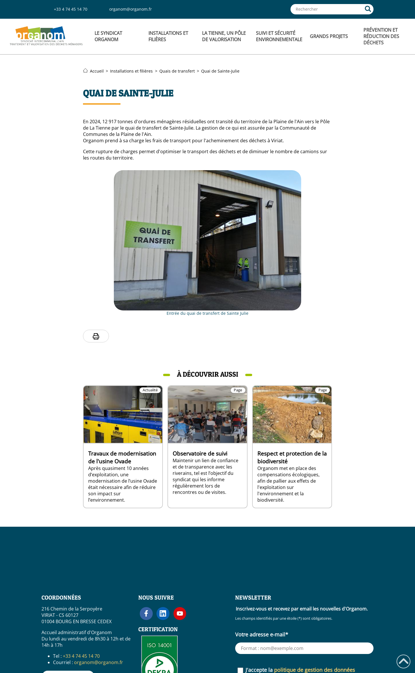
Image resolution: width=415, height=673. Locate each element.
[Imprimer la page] (96, 336)
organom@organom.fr (130, 9)
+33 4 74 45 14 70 (70, 9)
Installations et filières (131, 71)
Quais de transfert (177, 71)
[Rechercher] (368, 9)
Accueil (93, 71)
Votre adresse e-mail (261, 634)
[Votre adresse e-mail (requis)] (304, 648)
